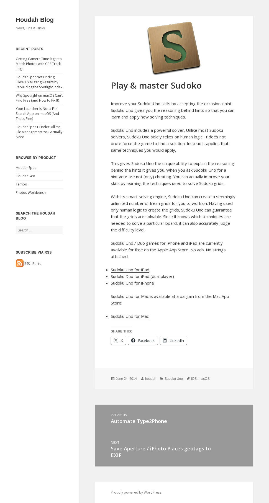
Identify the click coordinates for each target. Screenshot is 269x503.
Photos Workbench (31, 192)
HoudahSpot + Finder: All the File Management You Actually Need (39, 132)
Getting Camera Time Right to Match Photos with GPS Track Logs (39, 63)
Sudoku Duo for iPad (130, 276)
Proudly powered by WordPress (136, 492)
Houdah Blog (35, 19)
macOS (204, 379)
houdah (150, 379)
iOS (194, 379)
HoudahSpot (26, 167)
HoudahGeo (25, 176)
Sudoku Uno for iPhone (132, 283)
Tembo (21, 184)
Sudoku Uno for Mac (130, 316)
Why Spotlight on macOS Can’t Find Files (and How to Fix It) (39, 98)
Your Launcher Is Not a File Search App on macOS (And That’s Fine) (37, 113)
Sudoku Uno (122, 130)
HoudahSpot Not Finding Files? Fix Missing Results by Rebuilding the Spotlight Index (39, 82)
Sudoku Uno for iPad (130, 269)
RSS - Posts (28, 263)
